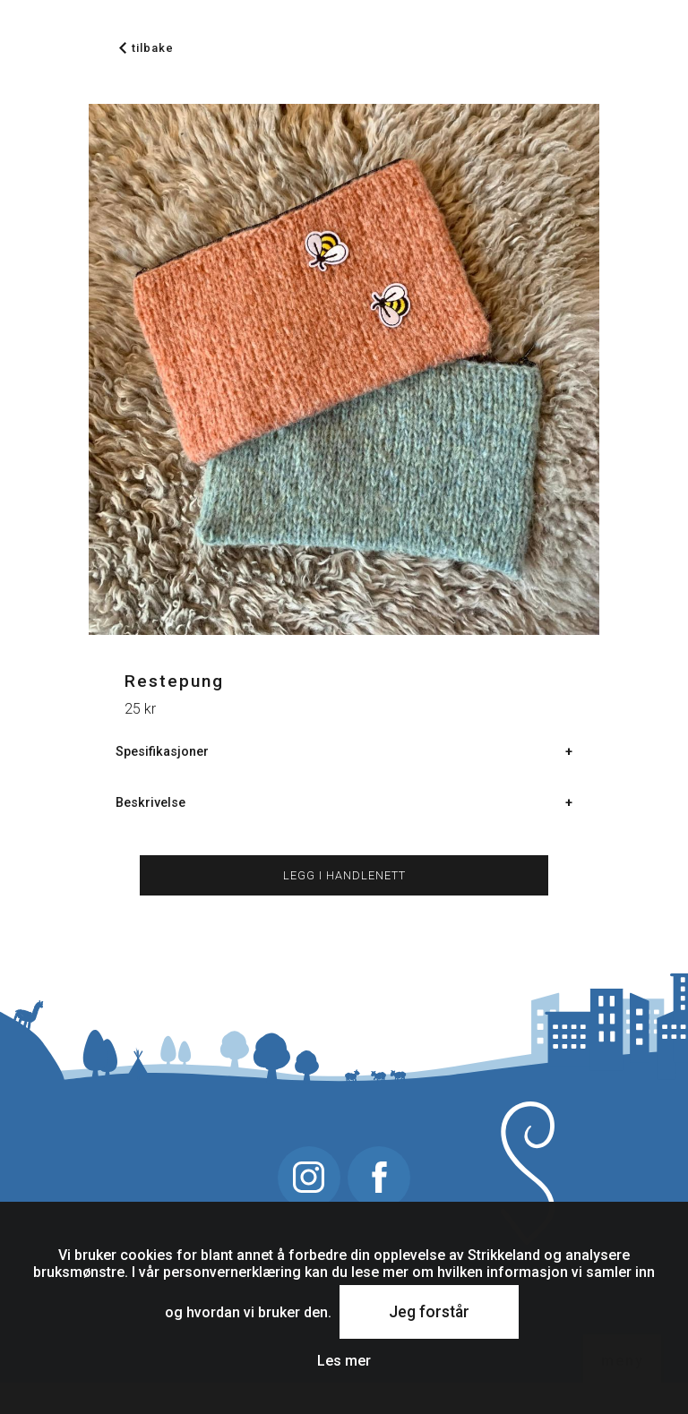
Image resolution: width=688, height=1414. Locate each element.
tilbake (146, 48)
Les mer (344, 1360)
